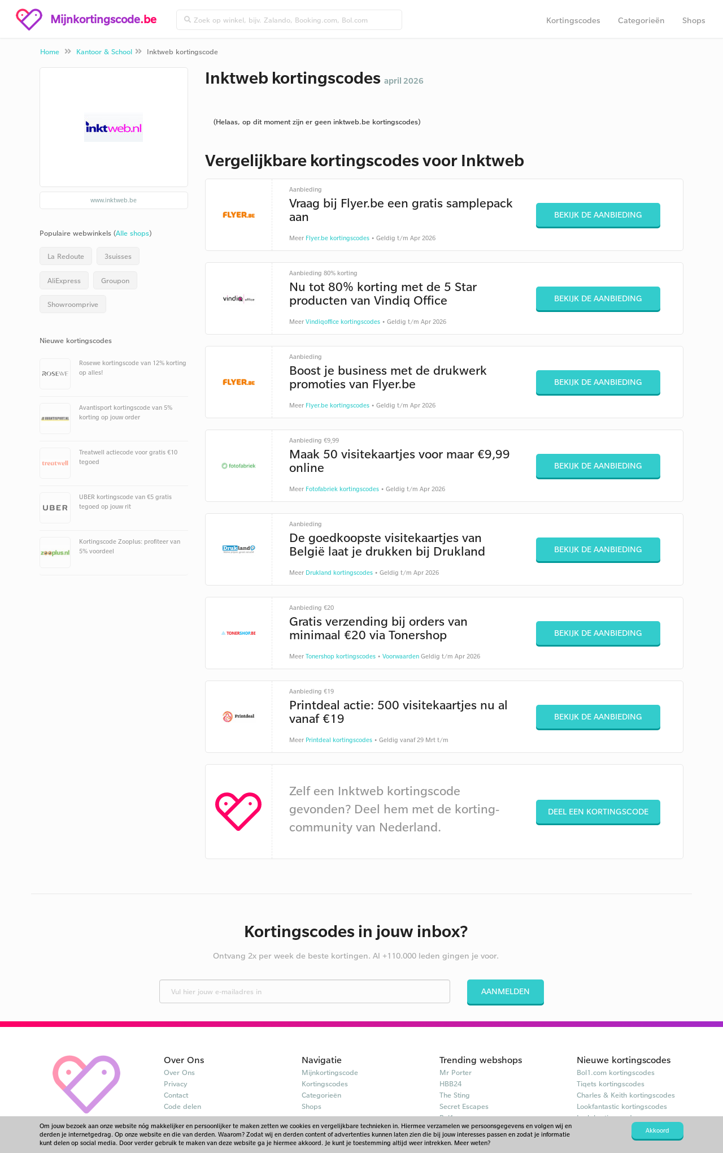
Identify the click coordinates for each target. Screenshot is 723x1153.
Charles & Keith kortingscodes (626, 1094)
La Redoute (65, 256)
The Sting (454, 1094)
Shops (693, 20)
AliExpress (64, 280)
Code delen (182, 1106)
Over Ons (179, 1072)
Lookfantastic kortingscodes (622, 1106)
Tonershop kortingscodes (341, 656)
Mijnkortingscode (330, 1072)
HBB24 (450, 1083)
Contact (176, 1094)
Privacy (176, 1083)
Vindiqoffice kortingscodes (343, 322)
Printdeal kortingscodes (339, 740)
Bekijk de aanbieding (598, 214)
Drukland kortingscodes (339, 572)
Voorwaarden (400, 656)
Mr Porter (455, 1072)
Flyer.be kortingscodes (337, 238)
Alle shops (132, 232)
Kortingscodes (573, 20)
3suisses (118, 256)
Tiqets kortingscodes (610, 1083)
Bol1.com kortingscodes (616, 1072)
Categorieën (641, 20)
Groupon (115, 280)
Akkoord (657, 1130)
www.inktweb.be (113, 200)
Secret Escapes (464, 1106)
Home (49, 51)
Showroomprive (72, 304)
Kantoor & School (104, 51)
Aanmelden (505, 991)
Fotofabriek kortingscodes (342, 489)
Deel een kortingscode (598, 811)
